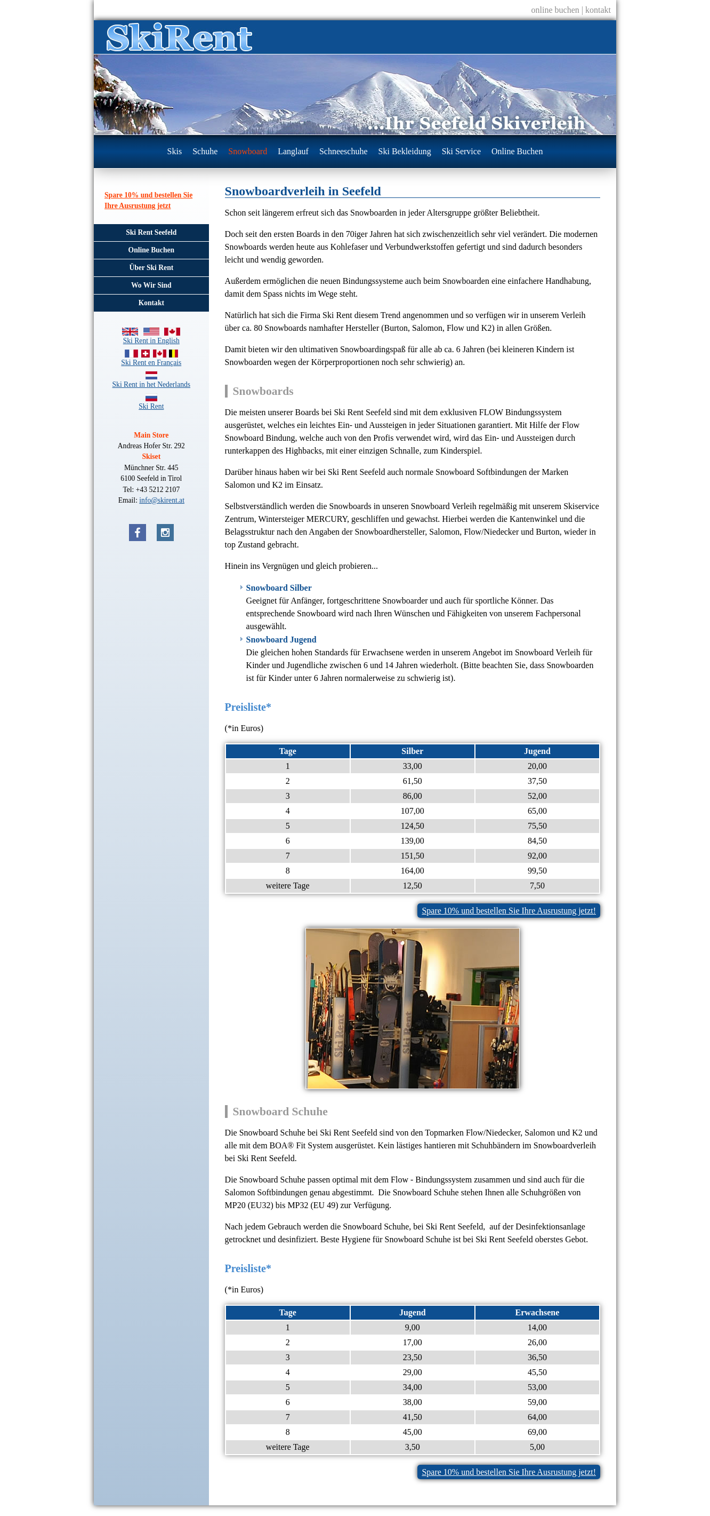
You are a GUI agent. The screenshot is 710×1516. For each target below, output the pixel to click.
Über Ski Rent (151, 268)
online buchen (555, 9)
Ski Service (461, 151)
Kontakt (151, 303)
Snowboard (247, 151)
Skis (174, 151)
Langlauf (293, 151)
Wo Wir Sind (151, 285)
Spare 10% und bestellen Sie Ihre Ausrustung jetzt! (509, 910)
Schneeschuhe (343, 151)
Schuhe (204, 151)
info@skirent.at (161, 500)
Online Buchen (517, 151)
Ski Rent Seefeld (151, 232)
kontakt (598, 9)
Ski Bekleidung (404, 151)
